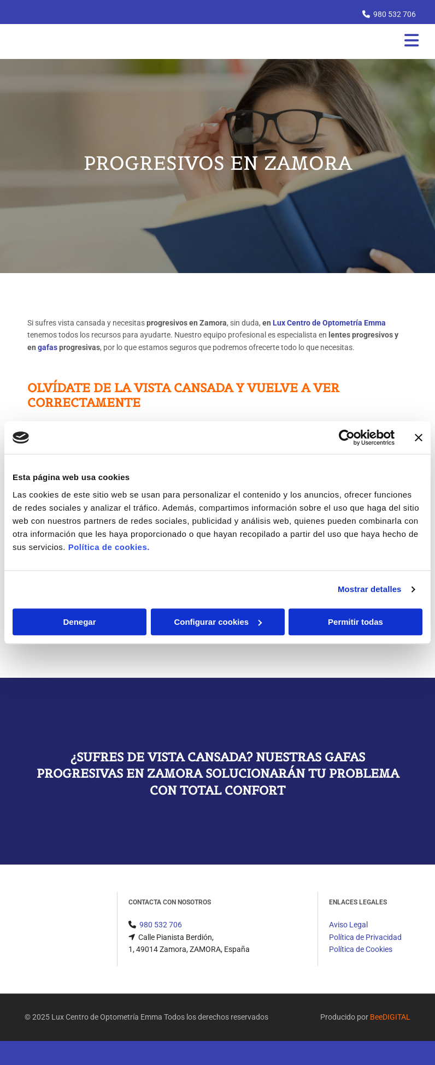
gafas (47, 347)
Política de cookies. (109, 547)
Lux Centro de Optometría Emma (329, 322)
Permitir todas (355, 621)
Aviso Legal (348, 924)
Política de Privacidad (365, 937)
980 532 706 (394, 14)
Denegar (79, 621)
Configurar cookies (218, 621)
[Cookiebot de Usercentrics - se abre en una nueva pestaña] (347, 437)
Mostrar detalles (370, 589)
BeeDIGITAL (390, 1017)
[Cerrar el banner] (418, 437)
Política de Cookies (360, 949)
